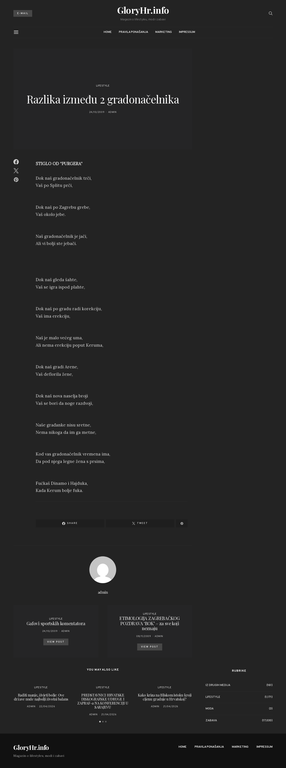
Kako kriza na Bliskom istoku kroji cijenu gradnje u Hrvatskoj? (164, 697)
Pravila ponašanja (133, 32)
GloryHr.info (143, 10)
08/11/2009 (143, 636)
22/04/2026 (47, 706)
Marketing (163, 32)
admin (112, 112)
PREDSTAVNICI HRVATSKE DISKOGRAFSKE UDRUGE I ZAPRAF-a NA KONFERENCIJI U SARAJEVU (102, 701)
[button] (100, 721)
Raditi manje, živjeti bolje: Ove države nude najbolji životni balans (41, 697)
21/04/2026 (109, 714)
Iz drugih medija (218, 685)
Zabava (211, 720)
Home (108, 32)
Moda (210, 709)
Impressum (187, 32)
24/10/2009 (97, 112)
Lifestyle (103, 85)
